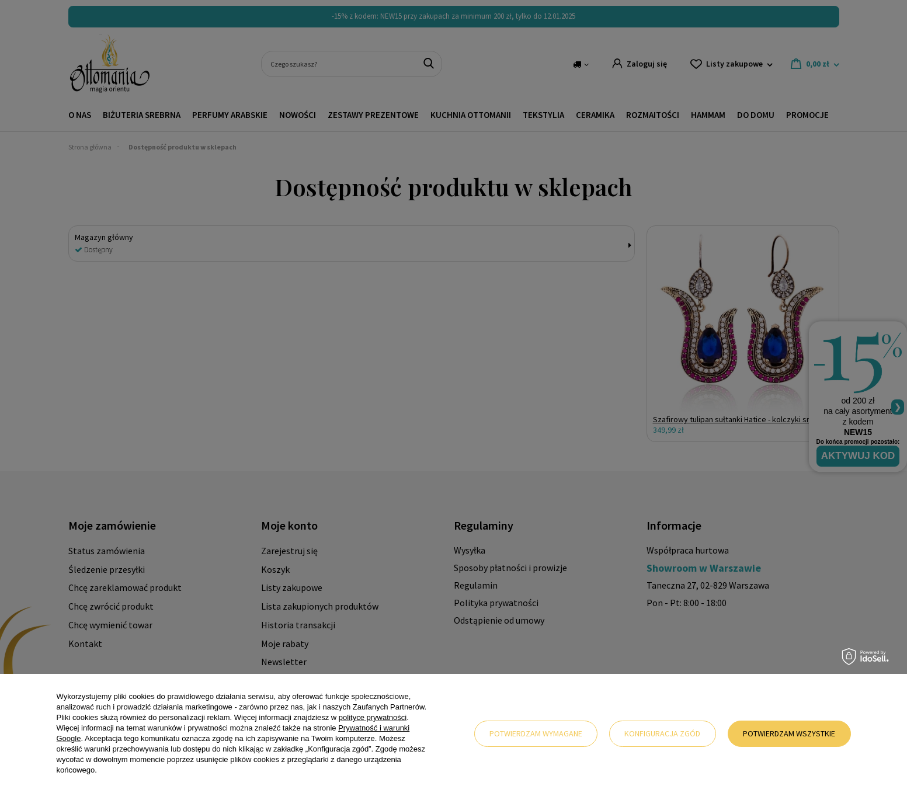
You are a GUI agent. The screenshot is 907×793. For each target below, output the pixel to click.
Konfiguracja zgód (662, 733)
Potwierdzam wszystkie (789, 733)
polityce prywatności (372, 717)
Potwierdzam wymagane (535, 733)
